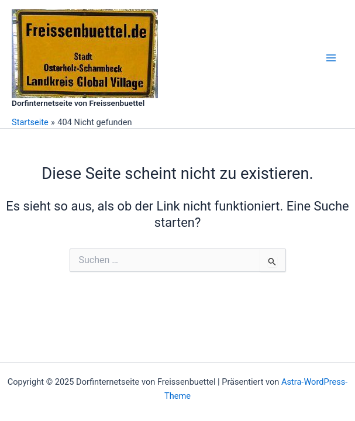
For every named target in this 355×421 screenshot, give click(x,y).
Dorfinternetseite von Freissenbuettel (78, 103)
